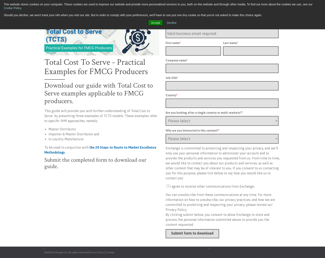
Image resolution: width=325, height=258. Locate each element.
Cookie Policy (12, 8)
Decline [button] (172, 22)
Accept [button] (155, 22)
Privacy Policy (96, 252)
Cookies (110, 252)
